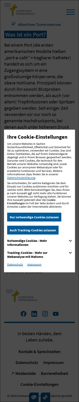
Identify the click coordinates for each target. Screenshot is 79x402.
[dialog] (39, 201)
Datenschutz (15, 264)
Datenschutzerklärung (21, 177)
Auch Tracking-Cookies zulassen (33, 230)
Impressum (34, 264)
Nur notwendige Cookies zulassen (34, 217)
